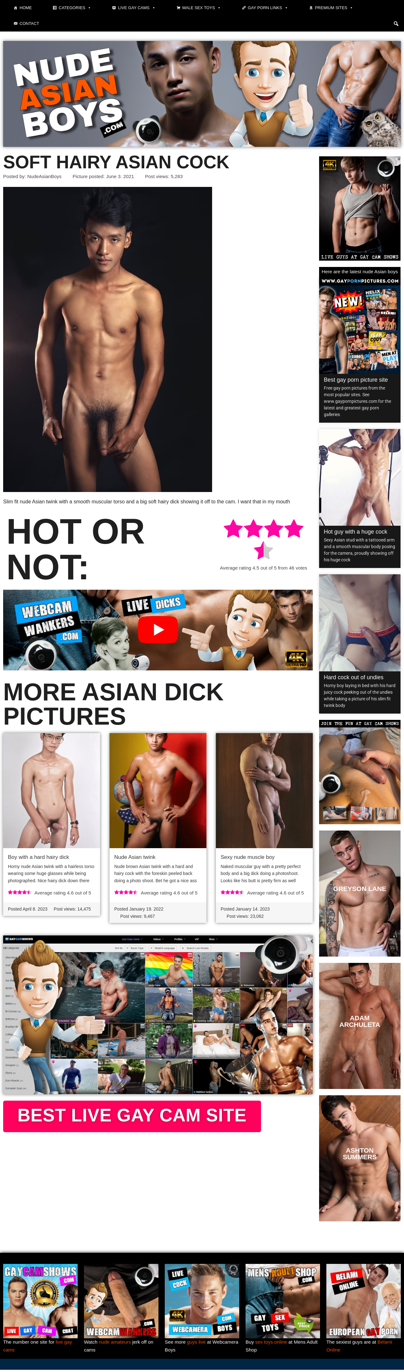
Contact (29, 23)
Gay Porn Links (268, 8)
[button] (396, 23)
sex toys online (272, 1343)
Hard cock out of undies (353, 678)
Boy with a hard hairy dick (38, 858)
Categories (75, 8)
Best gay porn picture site (356, 380)
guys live (198, 1343)
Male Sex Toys (201, 8)
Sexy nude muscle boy (248, 858)
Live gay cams (136, 8)
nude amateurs (116, 1343)
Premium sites (334, 8)
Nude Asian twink (134, 858)
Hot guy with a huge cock (355, 532)
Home (26, 7)
